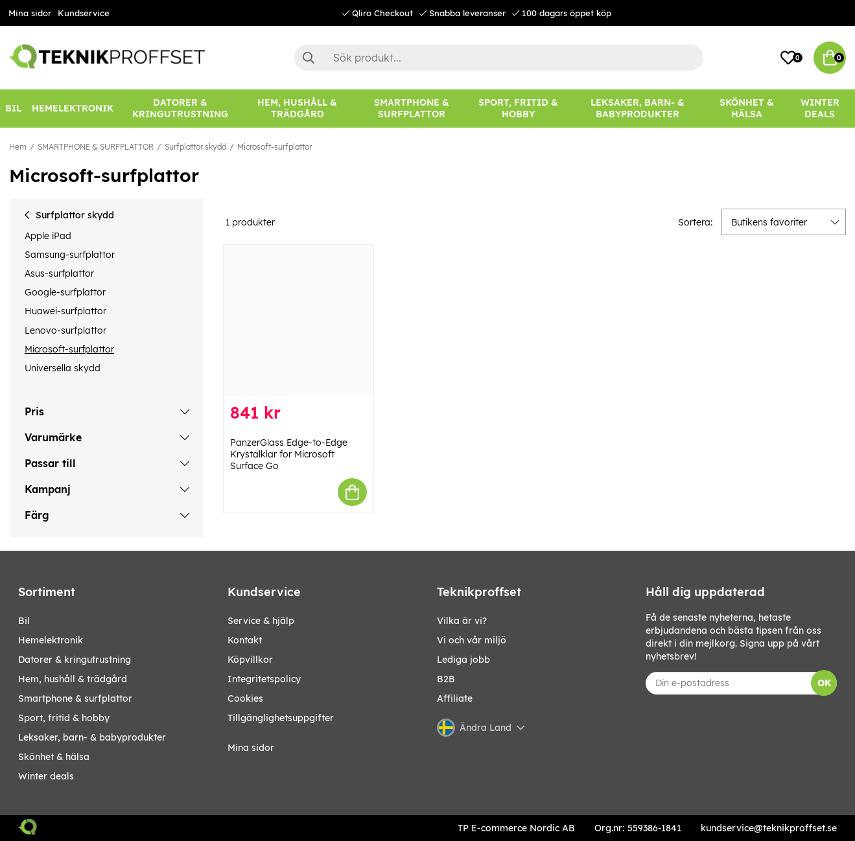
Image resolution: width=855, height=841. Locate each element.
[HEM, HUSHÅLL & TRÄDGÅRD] (297, 108)
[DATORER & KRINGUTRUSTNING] (180, 108)
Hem (18, 147)
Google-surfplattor (65, 292)
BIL (24, 621)
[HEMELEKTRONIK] (73, 108)
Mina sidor (29, 13)
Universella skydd (62, 368)
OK (824, 683)
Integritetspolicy (264, 679)
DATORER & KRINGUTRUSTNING (74, 659)
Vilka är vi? (462, 621)
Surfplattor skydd (195, 147)
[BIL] (13, 108)
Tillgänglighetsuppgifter (281, 718)
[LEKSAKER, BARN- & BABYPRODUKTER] (637, 108)
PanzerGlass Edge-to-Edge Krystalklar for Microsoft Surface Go (288, 454)
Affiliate (455, 698)
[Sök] (499, 58)
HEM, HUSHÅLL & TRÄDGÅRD (72, 679)
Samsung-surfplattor (70, 254)
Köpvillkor (250, 659)
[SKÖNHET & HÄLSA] (746, 108)
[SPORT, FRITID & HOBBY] (518, 108)
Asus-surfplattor (59, 273)
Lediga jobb (463, 659)
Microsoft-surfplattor (274, 147)
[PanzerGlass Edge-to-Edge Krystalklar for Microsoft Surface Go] (298, 320)
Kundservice (84, 13)
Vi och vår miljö (471, 640)
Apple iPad (48, 236)
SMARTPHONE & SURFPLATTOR (96, 147)
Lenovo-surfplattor (65, 330)
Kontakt (245, 640)
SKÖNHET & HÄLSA (53, 757)
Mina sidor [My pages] (251, 748)
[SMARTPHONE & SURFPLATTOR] (412, 108)
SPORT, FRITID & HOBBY (64, 718)
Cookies (245, 698)
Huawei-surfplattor (65, 311)
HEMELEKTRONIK (50, 640)
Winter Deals (820, 108)
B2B (446, 679)
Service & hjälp (261, 621)
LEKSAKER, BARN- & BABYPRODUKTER (92, 737)
